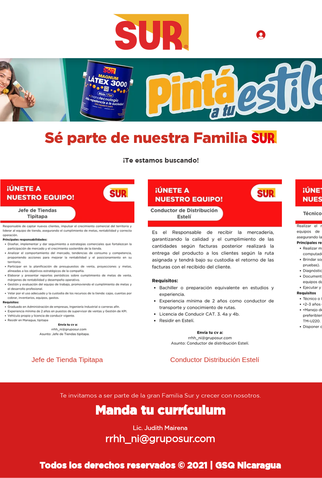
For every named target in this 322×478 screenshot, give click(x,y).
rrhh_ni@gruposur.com (160, 438)
